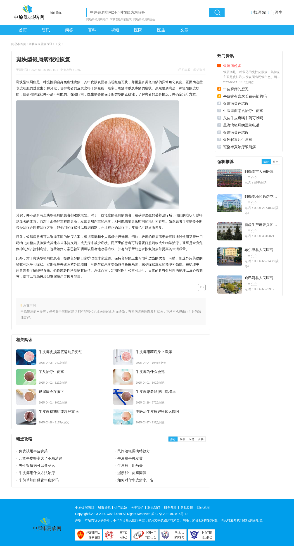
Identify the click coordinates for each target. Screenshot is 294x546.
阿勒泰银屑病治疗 (97, 19)
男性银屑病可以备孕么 (37, 466)
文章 (184, 30)
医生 (161, 30)
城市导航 (104, 507)
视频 (115, 30)
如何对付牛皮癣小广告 (135, 480)
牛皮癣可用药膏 (130, 466)
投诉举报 (200, 69)
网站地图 (203, 507)
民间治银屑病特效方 (133, 451)
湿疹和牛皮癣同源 (131, 473)
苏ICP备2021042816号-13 (169, 514)
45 (202, 287)
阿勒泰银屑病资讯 (41, 44)
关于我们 (137, 507)
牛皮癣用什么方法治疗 (37, 473)
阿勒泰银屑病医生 (144, 19)
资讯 (46, 30)
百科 (92, 30)
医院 (138, 30)
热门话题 (120, 507)
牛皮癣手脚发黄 (130, 458)
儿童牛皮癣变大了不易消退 (40, 458)
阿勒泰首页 (19, 44)
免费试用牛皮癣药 (33, 451)
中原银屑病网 (84, 507)
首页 (23, 30)
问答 (69, 30)
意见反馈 (186, 507)
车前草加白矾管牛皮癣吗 (39, 480)
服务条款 (170, 507)
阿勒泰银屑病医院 (121, 19)
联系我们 (153, 507)
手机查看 (184, 69)
